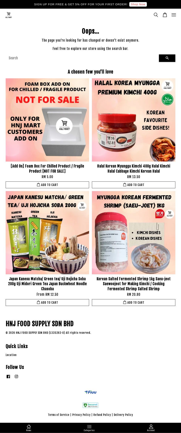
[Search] (82, 58)
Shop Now (138, 4)
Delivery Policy (123, 415)
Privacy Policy (81, 415)
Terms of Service (58, 415)
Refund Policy (102, 415)
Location (11, 355)
